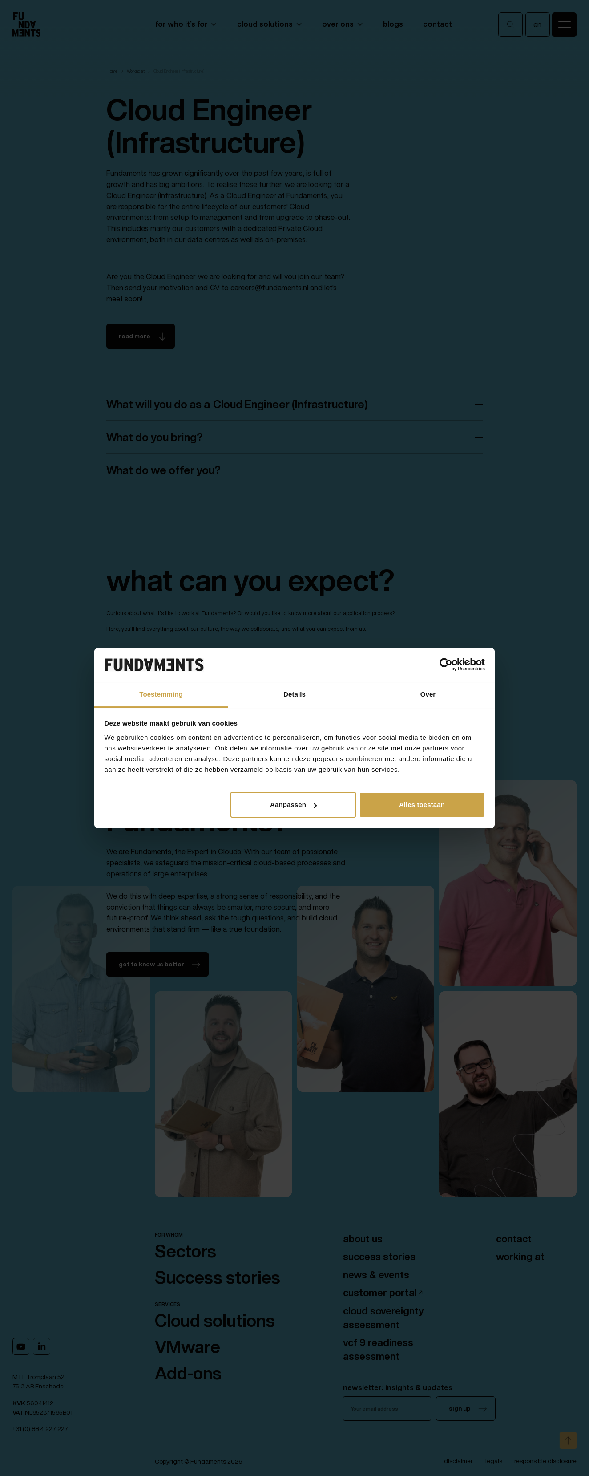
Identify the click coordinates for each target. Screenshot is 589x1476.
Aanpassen (293, 804)
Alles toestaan (422, 804)
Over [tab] (428, 694)
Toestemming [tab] (161, 694)
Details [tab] (294, 694)
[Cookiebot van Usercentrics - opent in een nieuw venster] (446, 665)
